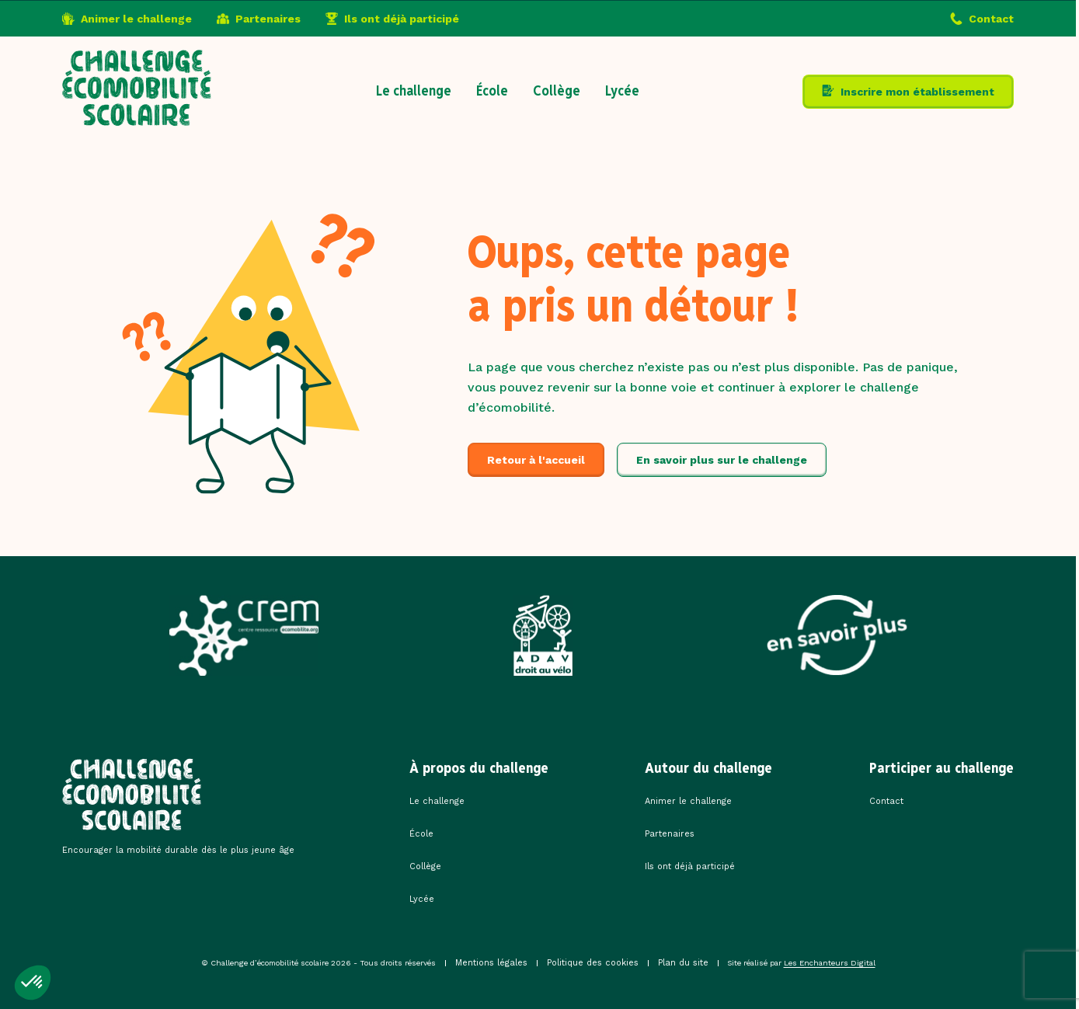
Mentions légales (491, 963)
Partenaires (268, 18)
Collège (556, 90)
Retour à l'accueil (536, 460)
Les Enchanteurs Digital (829, 963)
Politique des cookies (593, 963)
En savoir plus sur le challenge (721, 460)
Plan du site (683, 963)
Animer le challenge (136, 18)
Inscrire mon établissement (917, 91)
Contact (991, 18)
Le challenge (413, 90)
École (492, 90)
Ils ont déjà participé (401, 18)
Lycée (622, 90)
